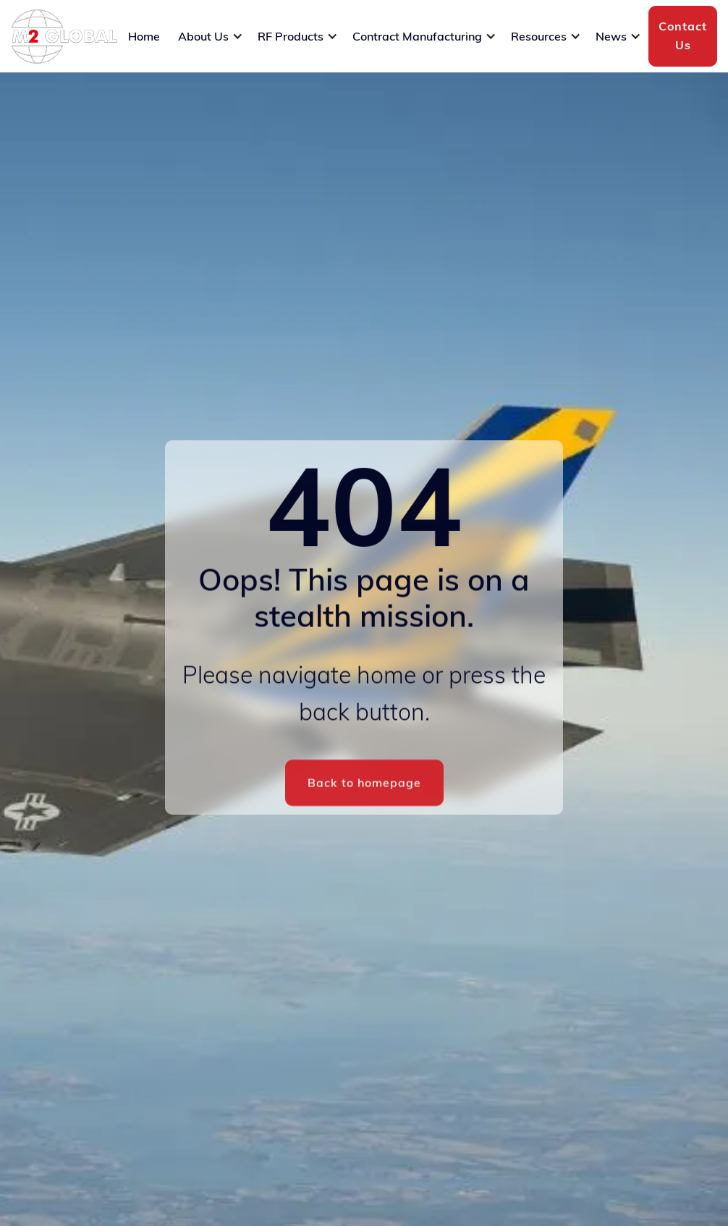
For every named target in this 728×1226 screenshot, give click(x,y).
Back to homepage (364, 784)
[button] (210, 36)
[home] (64, 36)
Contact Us (683, 35)
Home (144, 36)
